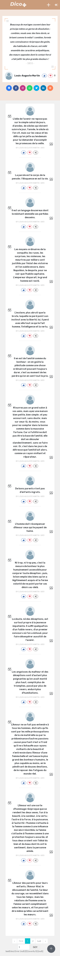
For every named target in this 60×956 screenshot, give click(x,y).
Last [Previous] (39, 941)
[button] (48, 5)
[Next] (45, 941)
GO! (35, 947)
